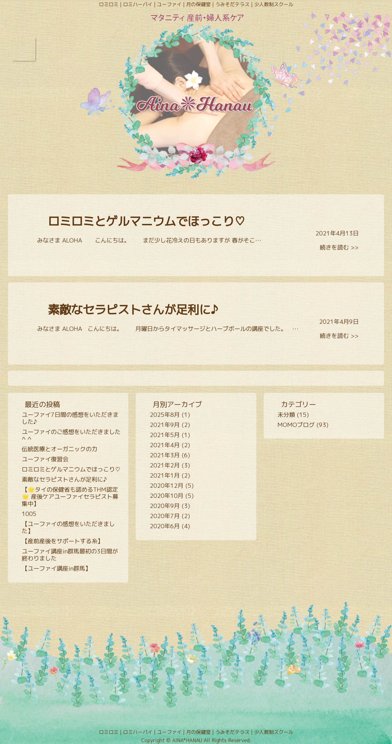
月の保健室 (198, 4)
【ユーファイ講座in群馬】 (56, 568)
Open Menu (23, 49)
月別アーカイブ (177, 404)
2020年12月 (166, 485)
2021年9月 (165, 424)
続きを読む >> (339, 247)
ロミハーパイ (138, 4)
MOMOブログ (296, 424)
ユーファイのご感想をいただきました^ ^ (71, 435)
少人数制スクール (273, 4)
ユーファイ (169, 4)
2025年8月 (165, 414)
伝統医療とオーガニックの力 (59, 449)
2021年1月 (165, 475)
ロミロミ (109, 4)
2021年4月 (165, 445)
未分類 (286, 414)
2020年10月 (166, 495)
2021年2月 (165, 465)
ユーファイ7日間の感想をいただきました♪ (70, 418)
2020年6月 (165, 526)
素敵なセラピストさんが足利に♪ (133, 309)
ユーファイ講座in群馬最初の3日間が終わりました (70, 554)
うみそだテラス (232, 4)
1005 (29, 514)
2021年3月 (165, 455)
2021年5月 (165, 435)
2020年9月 (165, 506)
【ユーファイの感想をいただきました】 (68, 527)
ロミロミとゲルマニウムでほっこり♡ (147, 221)
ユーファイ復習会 (45, 459)
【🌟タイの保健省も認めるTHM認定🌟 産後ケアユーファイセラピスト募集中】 (70, 496)
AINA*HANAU (187, 740)
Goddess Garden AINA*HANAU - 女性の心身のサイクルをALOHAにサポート (196, 97)
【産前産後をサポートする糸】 (62, 541)
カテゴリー (298, 404)
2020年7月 (165, 516)
